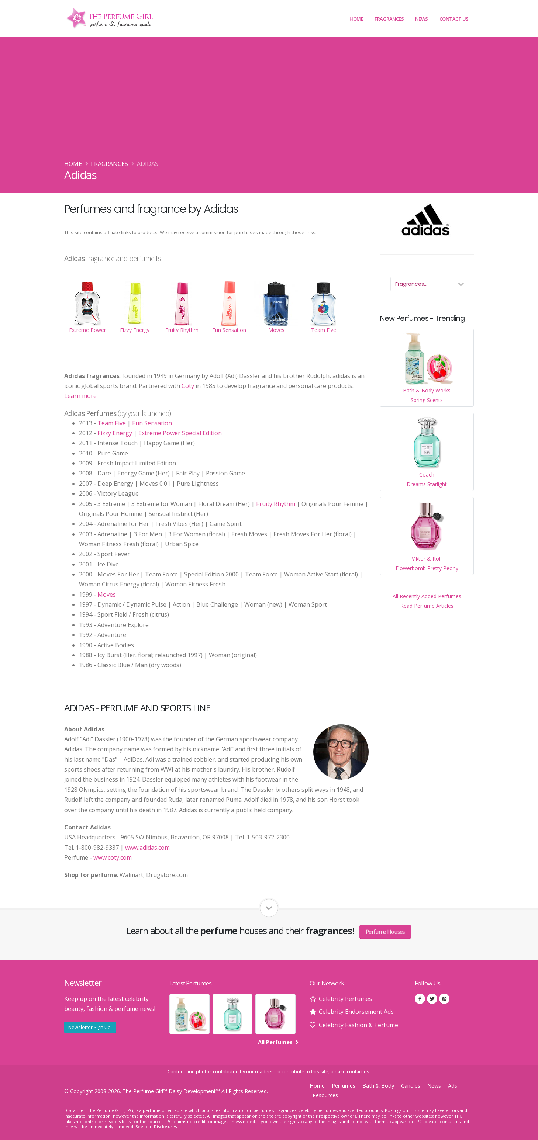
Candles (410, 1085)
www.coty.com (112, 857)
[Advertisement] (269, 103)
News (421, 18)
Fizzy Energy (114, 433)
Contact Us (454, 18)
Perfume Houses (385, 931)
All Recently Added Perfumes (427, 596)
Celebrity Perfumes (345, 999)
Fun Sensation (152, 423)
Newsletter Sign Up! (90, 1027)
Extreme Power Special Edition (180, 433)
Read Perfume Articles (426, 605)
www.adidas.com (147, 847)
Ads (452, 1085)
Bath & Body (378, 1085)
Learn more (80, 396)
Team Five (111, 423)
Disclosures (165, 1126)
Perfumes (343, 1085)
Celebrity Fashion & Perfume (358, 1025)
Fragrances (389, 18)
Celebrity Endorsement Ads (356, 1012)
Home (356, 18)
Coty (188, 386)
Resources (325, 1095)
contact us (358, 1071)
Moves (106, 594)
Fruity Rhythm (275, 504)
